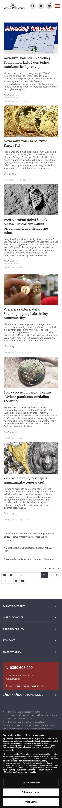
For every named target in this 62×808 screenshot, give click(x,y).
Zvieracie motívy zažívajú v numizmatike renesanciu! (25, 480)
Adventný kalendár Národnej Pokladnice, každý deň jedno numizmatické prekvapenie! (27, 62)
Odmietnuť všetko (31, 793)
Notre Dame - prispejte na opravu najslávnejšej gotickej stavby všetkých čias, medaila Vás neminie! (29, 536)
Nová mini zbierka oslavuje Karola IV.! (25, 143)
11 (44, 575)
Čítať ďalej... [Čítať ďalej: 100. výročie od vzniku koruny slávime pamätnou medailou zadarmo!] (10, 432)
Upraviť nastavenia (31, 783)
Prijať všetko (31, 803)
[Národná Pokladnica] (13, 6)
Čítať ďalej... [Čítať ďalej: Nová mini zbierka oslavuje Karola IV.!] (10, 173)
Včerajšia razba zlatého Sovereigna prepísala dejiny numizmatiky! (26, 313)
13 (57, 575)
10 (37, 575)
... (32, 575)
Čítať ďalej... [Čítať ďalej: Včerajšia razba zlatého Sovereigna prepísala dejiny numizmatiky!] (10, 346)
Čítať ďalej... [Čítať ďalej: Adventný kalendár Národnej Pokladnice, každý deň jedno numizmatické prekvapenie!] (10, 95)
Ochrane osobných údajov (39, 771)
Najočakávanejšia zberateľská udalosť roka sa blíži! (28, 549)
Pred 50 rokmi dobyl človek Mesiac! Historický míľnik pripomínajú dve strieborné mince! (26, 226)
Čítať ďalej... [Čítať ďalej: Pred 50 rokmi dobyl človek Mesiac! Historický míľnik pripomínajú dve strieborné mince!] (10, 261)
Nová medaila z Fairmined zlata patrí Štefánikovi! (30, 558)
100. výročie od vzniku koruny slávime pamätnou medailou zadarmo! (28, 396)
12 (50, 575)
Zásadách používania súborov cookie (20, 773)
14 (4, 580)
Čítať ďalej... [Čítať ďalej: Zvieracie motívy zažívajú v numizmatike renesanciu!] (10, 513)
